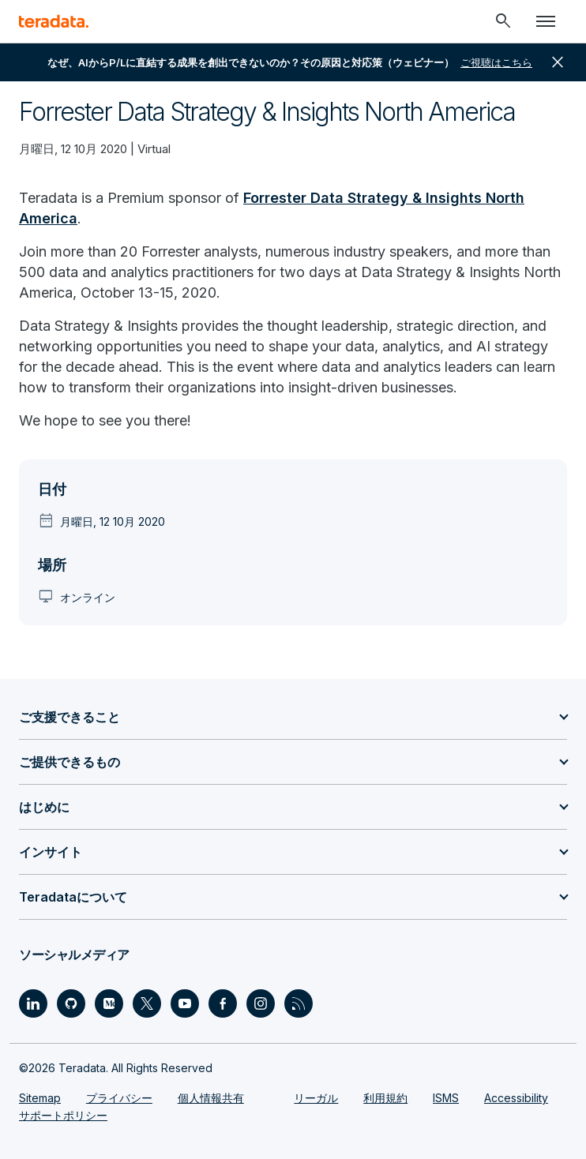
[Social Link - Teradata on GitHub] (71, 1003)
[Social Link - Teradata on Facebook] (222, 1003)
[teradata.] (53, 21)
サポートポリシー (63, 1115)
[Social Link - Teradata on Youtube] (185, 1003)
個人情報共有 (211, 1098)
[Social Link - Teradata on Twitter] (147, 1003)
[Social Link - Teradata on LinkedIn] (33, 1003)
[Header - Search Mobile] (503, 21)
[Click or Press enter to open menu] (545, 21)
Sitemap (40, 1098)
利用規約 (385, 1098)
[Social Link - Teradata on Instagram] (260, 1003)
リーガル (316, 1098)
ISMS (446, 1098)
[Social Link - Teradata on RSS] (298, 1003)
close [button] (557, 62)
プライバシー (119, 1098)
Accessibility (516, 1098)
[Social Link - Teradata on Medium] (109, 1003)
